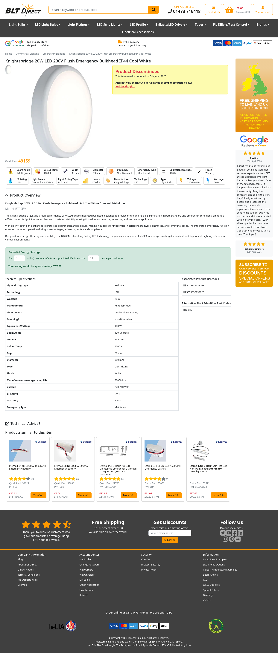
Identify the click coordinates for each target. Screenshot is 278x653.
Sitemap (22, 584)
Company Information (32, 554)
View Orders (86, 569)
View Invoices (87, 574)
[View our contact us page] (213, 9)
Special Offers (211, 590)
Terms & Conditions (29, 574)
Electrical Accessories (138, 32)
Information (211, 554)
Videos (207, 600)
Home (8, 53)
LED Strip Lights (108, 24)
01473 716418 (184, 11)
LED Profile (138, 24)
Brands (261, 24)
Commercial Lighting (27, 53)
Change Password (90, 564)
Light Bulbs (17, 24)
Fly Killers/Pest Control (230, 24)
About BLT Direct (27, 564)
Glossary (208, 595)
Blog (20, 559)
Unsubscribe (87, 590)
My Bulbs (85, 579)
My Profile (85, 559)
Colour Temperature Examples (220, 569)
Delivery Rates (26, 569)
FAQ (205, 579)
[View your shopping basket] (237, 9)
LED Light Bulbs (46, 24)
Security (146, 554)
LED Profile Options (214, 564)
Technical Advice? (22, 423)
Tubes (199, 24)
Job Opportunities (28, 579)
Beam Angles (210, 574)
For (10, 258)
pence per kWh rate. (112, 258)
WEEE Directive (211, 584)
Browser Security (150, 564)
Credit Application (90, 584)
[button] (228, 469)
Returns (84, 595)
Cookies (145, 559)
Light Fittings (77, 24)
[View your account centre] (263, 9)
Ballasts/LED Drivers (170, 24)
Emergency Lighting (54, 53)
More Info (38, 495)
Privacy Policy (149, 569)
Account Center (89, 554)
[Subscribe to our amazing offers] (170, 533)
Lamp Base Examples (215, 559)
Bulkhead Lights (125, 86)
